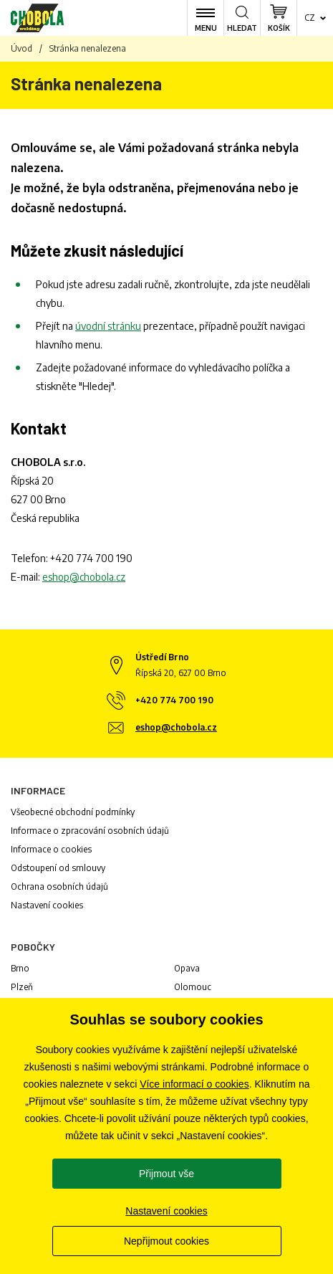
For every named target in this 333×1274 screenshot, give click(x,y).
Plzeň (22, 986)
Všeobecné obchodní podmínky (73, 812)
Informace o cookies (51, 849)
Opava (187, 968)
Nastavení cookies (47, 905)
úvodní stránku (108, 326)
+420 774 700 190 (91, 558)
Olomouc (192, 986)
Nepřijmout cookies (166, 1241)
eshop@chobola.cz (83, 577)
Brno (20, 968)
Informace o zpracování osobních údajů (90, 830)
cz (309, 17)
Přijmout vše (166, 1173)
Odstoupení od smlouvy (58, 867)
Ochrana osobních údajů (59, 886)
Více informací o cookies (194, 1084)
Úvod (21, 48)
